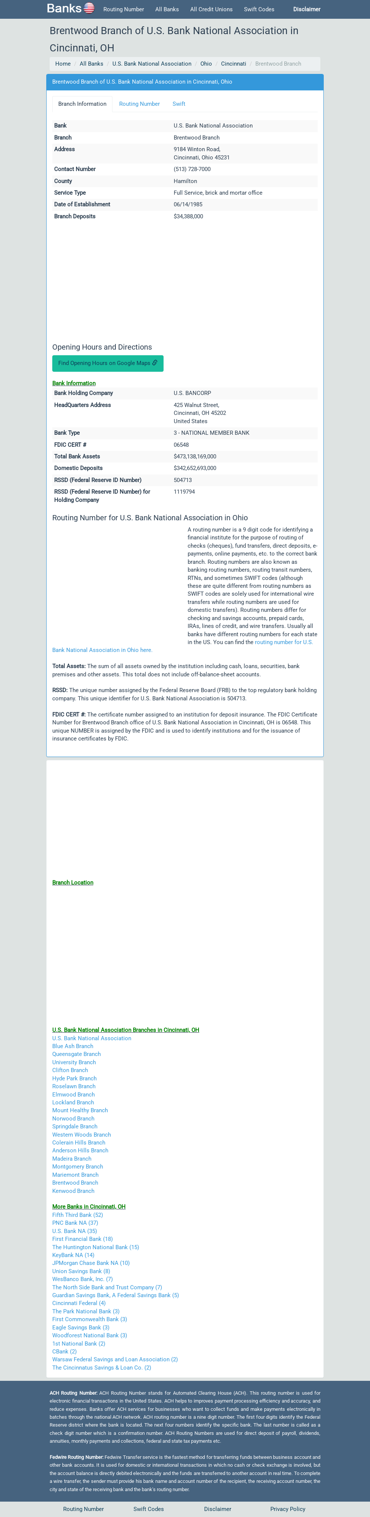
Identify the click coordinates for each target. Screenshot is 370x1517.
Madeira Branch (71, 1158)
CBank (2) (64, 1351)
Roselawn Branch (74, 1086)
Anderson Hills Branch (80, 1150)
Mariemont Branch (75, 1175)
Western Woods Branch (81, 1134)
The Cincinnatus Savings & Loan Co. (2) (101, 1367)
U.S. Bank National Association (151, 63)
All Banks (167, 9)
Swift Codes (259, 9)
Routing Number (123, 9)
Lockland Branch (73, 1102)
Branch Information (82, 104)
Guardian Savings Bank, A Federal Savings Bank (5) (115, 1295)
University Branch (74, 1062)
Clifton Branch (70, 1070)
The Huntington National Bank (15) (95, 1247)
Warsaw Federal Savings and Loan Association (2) (115, 1359)
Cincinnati (233, 63)
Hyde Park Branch (74, 1078)
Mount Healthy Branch (80, 1110)
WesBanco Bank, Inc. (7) (82, 1279)
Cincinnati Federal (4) (79, 1303)
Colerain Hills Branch (78, 1142)
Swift (179, 104)
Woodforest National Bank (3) (89, 1335)
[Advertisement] (185, 282)
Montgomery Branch (77, 1166)
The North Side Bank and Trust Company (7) (107, 1287)
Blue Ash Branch (72, 1046)
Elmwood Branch (73, 1094)
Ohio (206, 63)
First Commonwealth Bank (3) (89, 1319)
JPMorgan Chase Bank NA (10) (91, 1263)
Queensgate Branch (76, 1054)
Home (63, 63)
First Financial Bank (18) (82, 1239)
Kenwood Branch (73, 1191)
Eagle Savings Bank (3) (80, 1327)
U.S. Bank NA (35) (74, 1231)
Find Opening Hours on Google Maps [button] (108, 363)
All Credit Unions (211, 9)
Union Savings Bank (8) (81, 1271)
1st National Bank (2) (78, 1343)
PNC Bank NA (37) (75, 1223)
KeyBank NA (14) (73, 1255)
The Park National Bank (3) (86, 1311)
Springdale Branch (74, 1126)
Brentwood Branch (75, 1182)
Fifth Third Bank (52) (77, 1215)
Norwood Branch (73, 1118)
